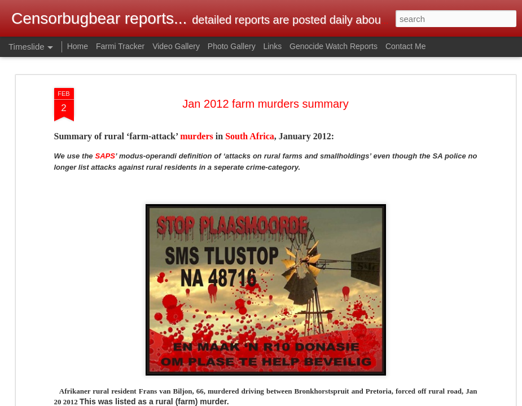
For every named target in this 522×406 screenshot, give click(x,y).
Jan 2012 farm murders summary (265, 104)
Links (273, 46)
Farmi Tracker (120, 46)
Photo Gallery (232, 46)
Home (77, 46)
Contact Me (405, 46)
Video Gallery (176, 46)
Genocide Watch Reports (333, 46)
